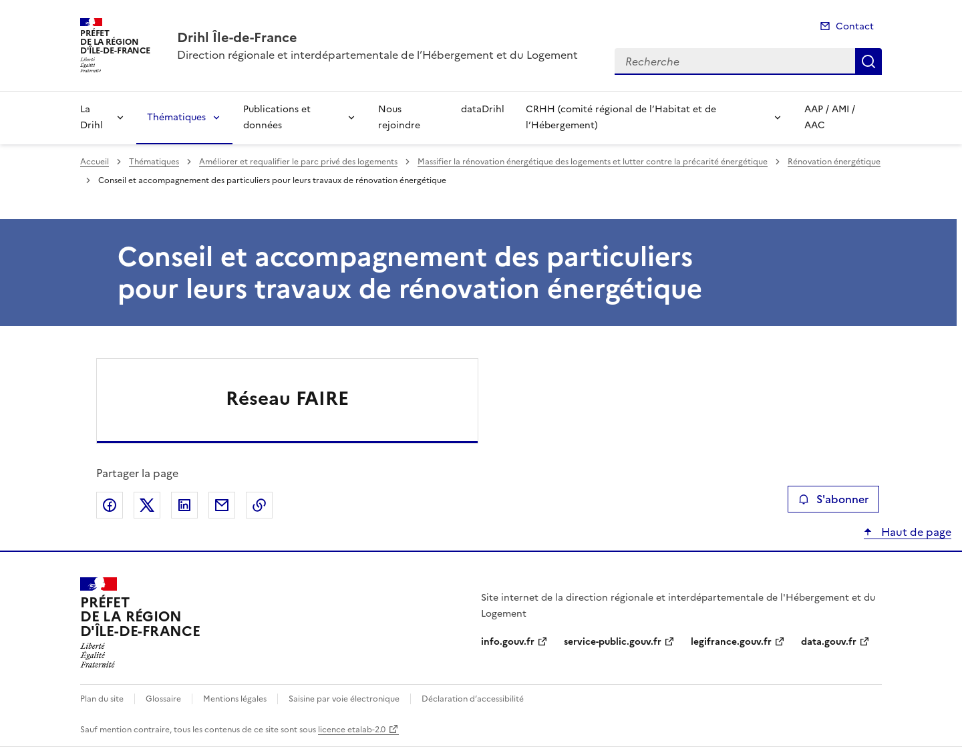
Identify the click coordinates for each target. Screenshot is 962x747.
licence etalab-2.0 (351, 730)
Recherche (868, 61)
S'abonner (833, 499)
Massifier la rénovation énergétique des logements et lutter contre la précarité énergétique (593, 162)
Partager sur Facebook (109, 505)
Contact (855, 26)
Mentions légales (235, 699)
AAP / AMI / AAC (829, 117)
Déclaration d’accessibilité (473, 699)
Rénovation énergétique (834, 162)
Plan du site (102, 699)
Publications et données (277, 117)
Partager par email (221, 505)
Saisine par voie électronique (344, 699)
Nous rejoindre (399, 117)
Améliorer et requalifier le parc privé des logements (298, 162)
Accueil (94, 162)
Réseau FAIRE (287, 398)
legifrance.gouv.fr (731, 642)
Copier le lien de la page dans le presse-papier (259, 505)
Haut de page (914, 532)
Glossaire (163, 699)
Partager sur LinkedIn (184, 505)
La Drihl (91, 117)
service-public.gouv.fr (612, 642)
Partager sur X (147, 505)
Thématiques (176, 117)
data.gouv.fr (828, 642)
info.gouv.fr (507, 642)
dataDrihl (482, 109)
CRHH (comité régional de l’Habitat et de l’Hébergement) (621, 117)
